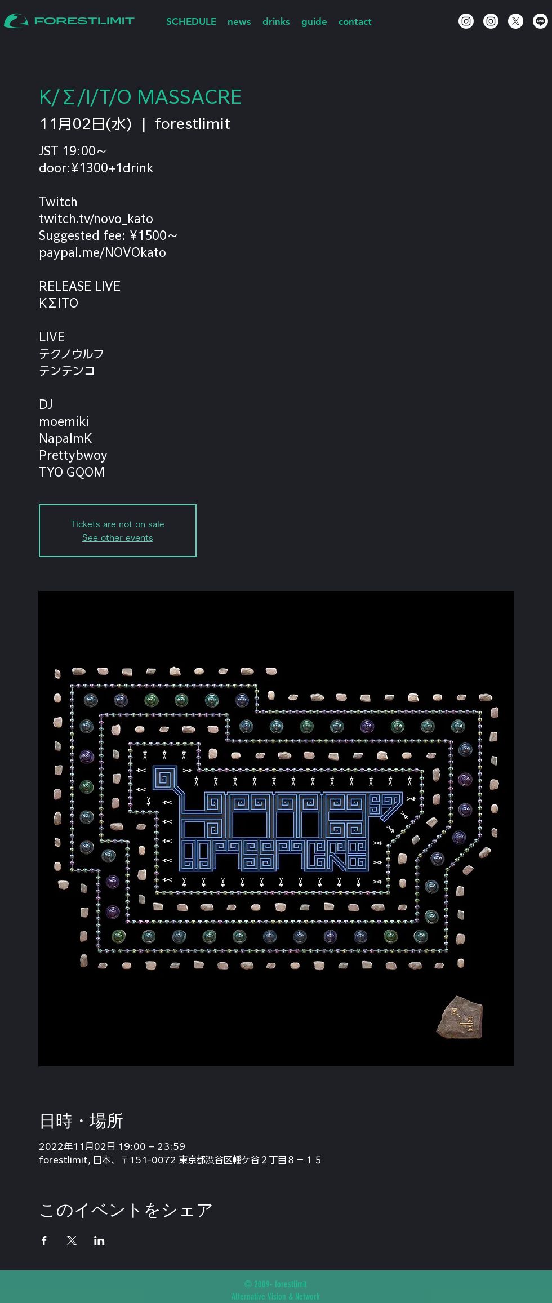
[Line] (540, 21)
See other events (117, 537)
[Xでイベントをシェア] (71, 1240)
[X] (515, 21)
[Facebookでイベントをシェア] (44, 1240)
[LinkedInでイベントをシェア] (99, 1240)
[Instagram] (466, 21)
